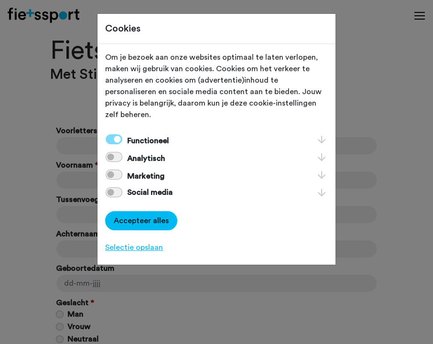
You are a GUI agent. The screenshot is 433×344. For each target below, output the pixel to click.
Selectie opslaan (134, 247)
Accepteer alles (141, 221)
